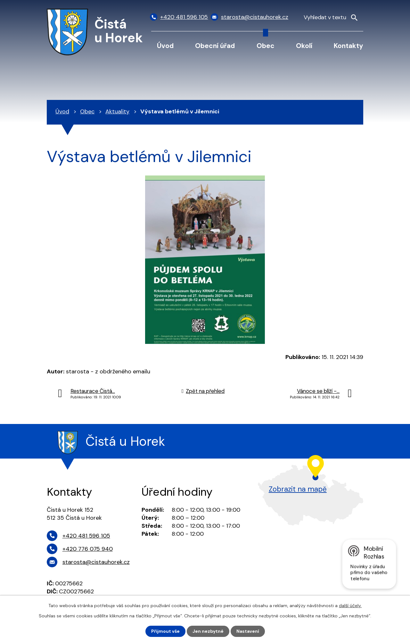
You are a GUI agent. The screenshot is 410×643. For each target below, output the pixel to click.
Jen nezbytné (208, 631)
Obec (266, 45)
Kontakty (348, 45)
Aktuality (117, 111)
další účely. (350, 605)
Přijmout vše (165, 631)
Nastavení (247, 631)
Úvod (165, 45)
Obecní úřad (215, 45)
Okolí (304, 45)
